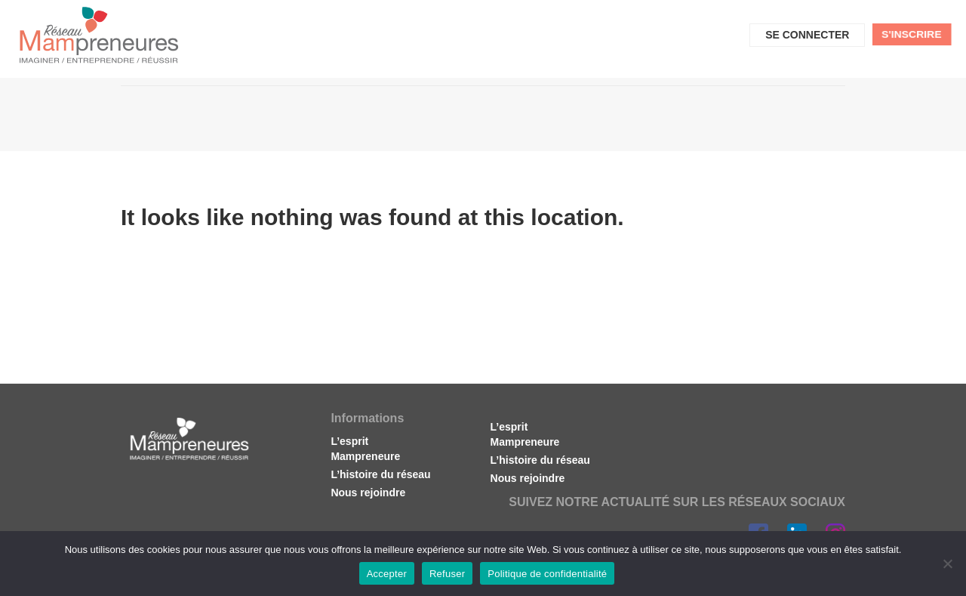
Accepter (387, 573)
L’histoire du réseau (380, 474)
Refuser (447, 573)
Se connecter (807, 35)
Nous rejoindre (368, 492)
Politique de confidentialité (547, 573)
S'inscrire (911, 34)
